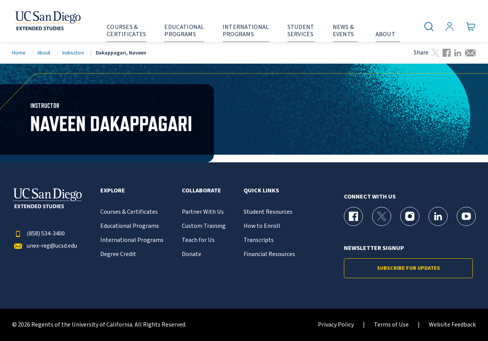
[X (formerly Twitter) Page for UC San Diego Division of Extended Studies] (381, 216)
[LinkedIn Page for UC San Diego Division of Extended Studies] (438, 216)
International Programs (132, 240)
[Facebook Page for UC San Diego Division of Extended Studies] (353, 216)
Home (19, 52)
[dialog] (465, 318)
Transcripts (259, 240)
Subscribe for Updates (408, 268)
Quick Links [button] (261, 191)
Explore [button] (112, 191)
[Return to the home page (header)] (47, 21)
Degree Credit (118, 254)
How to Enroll (262, 226)
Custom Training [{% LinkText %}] (204, 226)
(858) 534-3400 (38, 234)
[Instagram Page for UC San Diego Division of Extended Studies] (409, 216)
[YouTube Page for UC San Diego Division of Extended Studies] (466, 216)
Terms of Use (391, 325)
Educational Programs (129, 226)
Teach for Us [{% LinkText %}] (198, 240)
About (43, 52)
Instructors (73, 52)
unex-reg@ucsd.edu (44, 246)
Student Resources (268, 212)
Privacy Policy (336, 325)
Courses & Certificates (129, 212)
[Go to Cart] (471, 27)
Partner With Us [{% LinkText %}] (203, 212)
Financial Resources (269, 254)
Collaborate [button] (201, 191)
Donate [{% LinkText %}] (191, 254)
